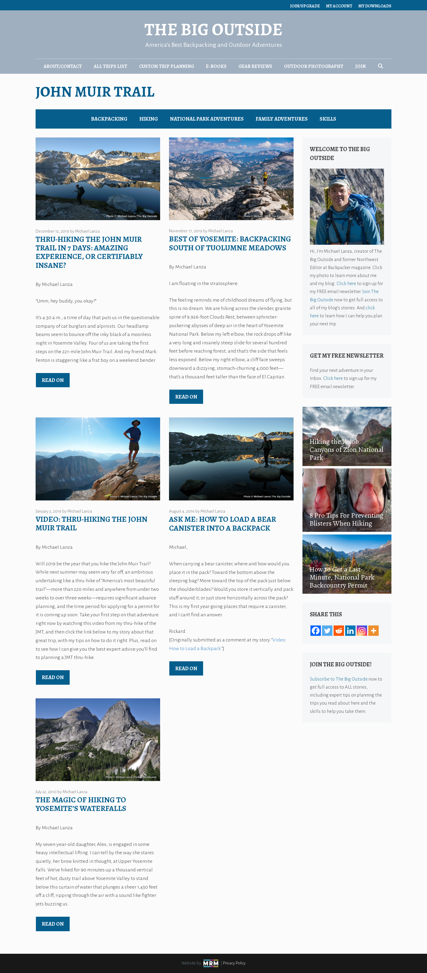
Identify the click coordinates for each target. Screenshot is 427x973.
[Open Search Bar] (381, 66)
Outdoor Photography (313, 66)
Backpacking (109, 118)
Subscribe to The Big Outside (339, 678)
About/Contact (63, 66)
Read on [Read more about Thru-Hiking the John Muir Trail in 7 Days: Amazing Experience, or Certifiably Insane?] (53, 380)
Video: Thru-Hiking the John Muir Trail (91, 523)
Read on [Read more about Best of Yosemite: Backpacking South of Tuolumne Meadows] (186, 396)
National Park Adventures (207, 118)
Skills (328, 118)
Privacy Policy (234, 963)
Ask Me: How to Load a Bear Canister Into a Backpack (222, 523)
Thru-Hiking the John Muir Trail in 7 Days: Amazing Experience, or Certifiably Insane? (89, 252)
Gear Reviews (255, 66)
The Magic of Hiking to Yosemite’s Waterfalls (81, 804)
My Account (339, 6)
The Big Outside (213, 29)
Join (360, 66)
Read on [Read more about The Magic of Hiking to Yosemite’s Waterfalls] (53, 923)
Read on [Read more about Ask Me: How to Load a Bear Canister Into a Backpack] (186, 668)
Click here (346, 283)
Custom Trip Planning (166, 66)
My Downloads (374, 6)
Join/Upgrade (305, 6)
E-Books (216, 66)
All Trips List (110, 66)
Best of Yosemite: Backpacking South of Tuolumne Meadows (230, 243)
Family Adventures (282, 118)
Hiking (148, 118)
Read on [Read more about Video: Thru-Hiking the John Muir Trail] (53, 677)
